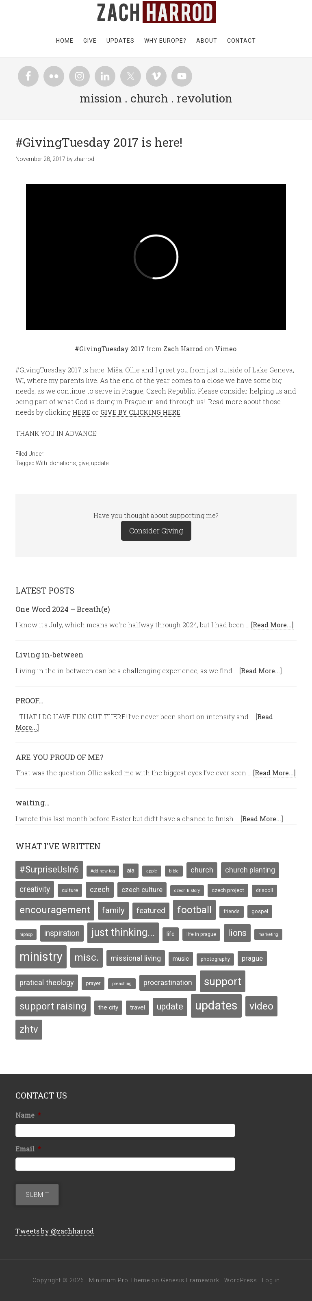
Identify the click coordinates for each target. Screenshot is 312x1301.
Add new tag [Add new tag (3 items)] (103, 871)
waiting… (32, 802)
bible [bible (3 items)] (174, 871)
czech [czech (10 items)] (100, 889)
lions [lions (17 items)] (237, 933)
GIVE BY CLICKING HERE (140, 412)
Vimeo (225, 348)
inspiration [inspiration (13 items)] (62, 933)
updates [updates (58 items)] (216, 1005)
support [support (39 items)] (222, 981)
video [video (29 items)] (261, 1006)
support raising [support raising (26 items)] (53, 1006)
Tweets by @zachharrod (54, 1231)
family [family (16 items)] (113, 910)
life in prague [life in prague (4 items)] (201, 934)
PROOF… (29, 700)
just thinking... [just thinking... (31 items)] (123, 932)
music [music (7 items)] (181, 958)
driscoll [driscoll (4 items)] (264, 890)
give (83, 463)
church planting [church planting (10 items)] (250, 870)
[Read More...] (272, 624)
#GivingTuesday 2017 (110, 348)
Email (28, 1149)
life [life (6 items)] (171, 934)
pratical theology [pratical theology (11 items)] (47, 982)
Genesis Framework (190, 1280)
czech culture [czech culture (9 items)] (141, 889)
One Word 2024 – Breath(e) (62, 609)
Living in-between (49, 654)
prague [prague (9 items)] (252, 958)
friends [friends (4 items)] (231, 911)
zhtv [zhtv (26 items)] (29, 1029)
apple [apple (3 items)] (151, 871)
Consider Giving (156, 530)
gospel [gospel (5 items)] (259, 911)
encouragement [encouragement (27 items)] (55, 910)
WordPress (240, 1280)
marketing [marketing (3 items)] (268, 934)
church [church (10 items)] (202, 870)
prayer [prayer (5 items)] (93, 983)
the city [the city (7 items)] (108, 1007)
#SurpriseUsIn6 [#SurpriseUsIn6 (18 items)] (49, 869)
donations (63, 463)
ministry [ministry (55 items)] (41, 957)
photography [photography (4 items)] (215, 959)
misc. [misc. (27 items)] (86, 957)
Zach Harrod (183, 348)
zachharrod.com (156, 12)
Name (28, 1115)
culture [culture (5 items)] (70, 890)
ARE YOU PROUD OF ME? (59, 757)
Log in (271, 1280)
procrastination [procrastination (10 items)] (167, 983)
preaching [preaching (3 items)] (122, 983)
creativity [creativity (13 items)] (35, 889)
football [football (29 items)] (194, 910)
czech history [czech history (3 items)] (187, 890)
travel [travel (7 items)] (137, 1007)
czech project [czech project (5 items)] (228, 890)
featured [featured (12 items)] (150, 910)
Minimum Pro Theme (119, 1280)
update (99, 463)
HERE (81, 412)
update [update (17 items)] (170, 1006)
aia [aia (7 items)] (130, 870)
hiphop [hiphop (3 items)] (26, 934)
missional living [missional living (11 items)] (135, 958)
